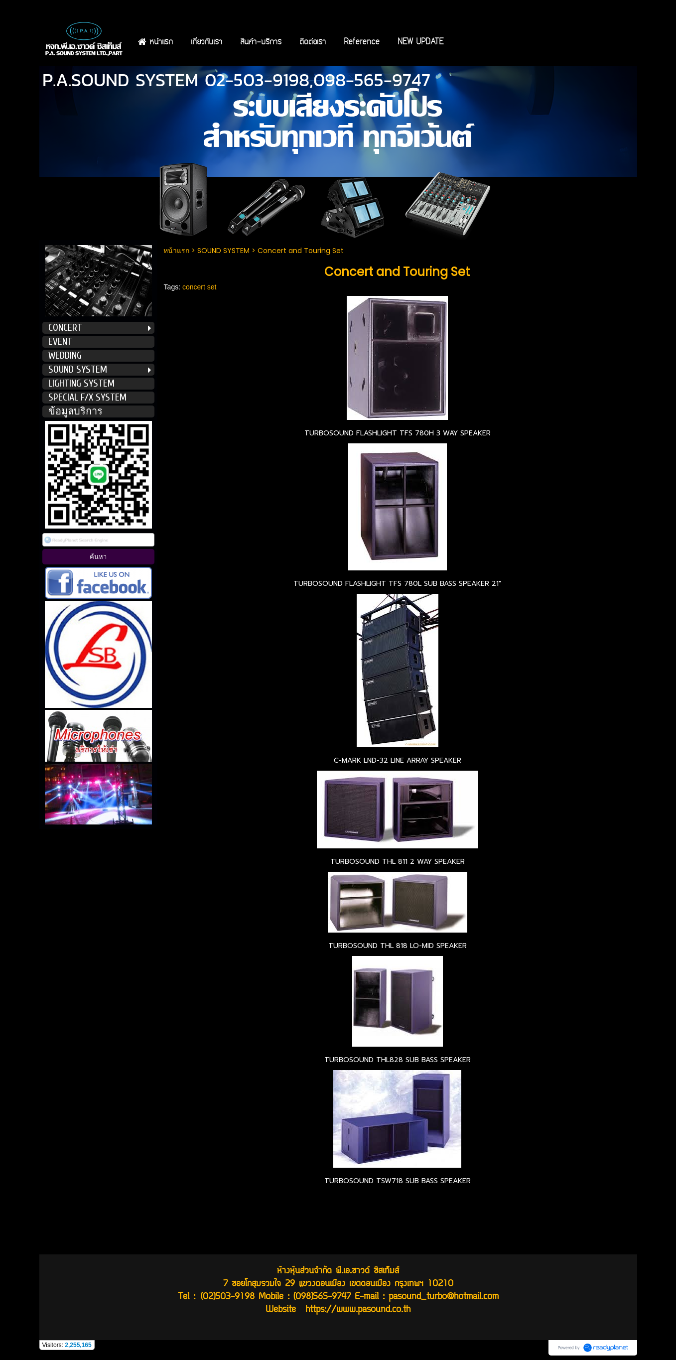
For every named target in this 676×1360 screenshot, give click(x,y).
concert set (199, 287)
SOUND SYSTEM (223, 251)
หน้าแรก (177, 251)
